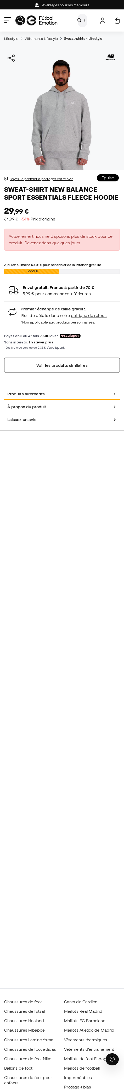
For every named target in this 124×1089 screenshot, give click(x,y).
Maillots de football (82, 1068)
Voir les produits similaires (61, 365)
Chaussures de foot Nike (27, 1058)
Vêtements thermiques (85, 1039)
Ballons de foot (18, 1068)
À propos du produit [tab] (26, 406)
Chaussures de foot (23, 1001)
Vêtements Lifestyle (41, 38)
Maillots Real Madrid (83, 1011)
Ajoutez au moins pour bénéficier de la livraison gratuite (52, 265)
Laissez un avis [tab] (21, 419)
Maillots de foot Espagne (87, 1058)
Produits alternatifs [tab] (26, 393)
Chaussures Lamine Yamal (29, 1039)
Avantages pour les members (62, 5)
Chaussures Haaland (24, 1020)
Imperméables (78, 1077)
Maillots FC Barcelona (84, 1020)
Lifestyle (11, 38)
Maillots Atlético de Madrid (89, 1030)
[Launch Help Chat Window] (112, 1059)
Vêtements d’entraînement (89, 1049)
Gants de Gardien (80, 1001)
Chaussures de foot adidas (30, 1049)
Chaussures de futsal (24, 1011)
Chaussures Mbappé (24, 1030)
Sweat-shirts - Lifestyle (83, 38)
